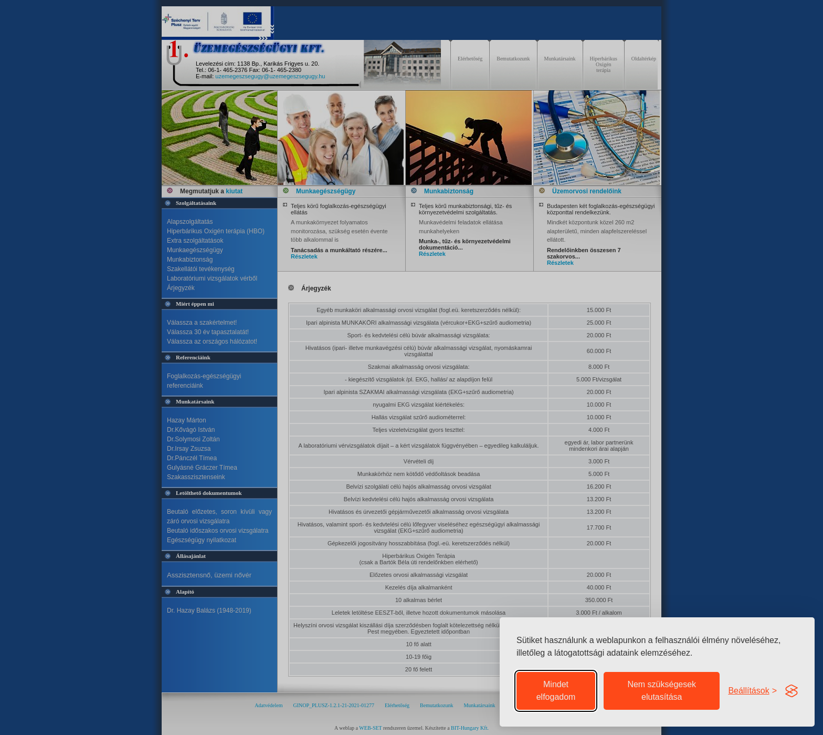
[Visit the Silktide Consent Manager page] (791, 691)
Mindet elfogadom (556, 690)
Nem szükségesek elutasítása (661, 690)
